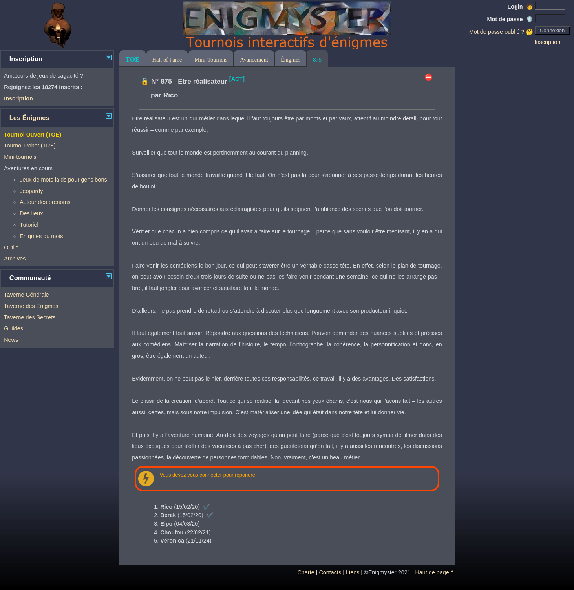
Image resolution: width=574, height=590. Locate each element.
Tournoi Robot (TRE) (30, 145)
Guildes (13, 328)
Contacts (330, 572)
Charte (305, 572)
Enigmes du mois (41, 236)
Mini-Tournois (210, 59)
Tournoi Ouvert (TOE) (32, 134)
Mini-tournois (20, 157)
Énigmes (290, 59)
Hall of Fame (167, 59)
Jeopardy (31, 191)
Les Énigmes (29, 118)
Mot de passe (510, 19)
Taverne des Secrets (29, 317)
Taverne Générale (26, 294)
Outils (11, 247)
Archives (15, 258)
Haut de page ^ (434, 572)
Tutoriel (29, 225)
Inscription (548, 42)
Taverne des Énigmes (31, 306)
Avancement (254, 59)
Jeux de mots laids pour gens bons (63, 180)
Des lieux (31, 213)
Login (520, 7)
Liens (352, 572)
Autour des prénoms (45, 202)
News (11, 340)
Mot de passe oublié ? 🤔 (501, 32)
